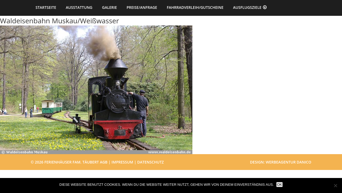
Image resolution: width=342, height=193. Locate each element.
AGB (104, 162)
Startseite (46, 7)
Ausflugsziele (247, 7)
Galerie (109, 7)
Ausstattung (79, 7)
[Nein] (335, 185)
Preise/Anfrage (142, 7)
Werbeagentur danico (288, 162)
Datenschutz (150, 162)
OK (279, 185)
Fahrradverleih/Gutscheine (195, 7)
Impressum (122, 162)
